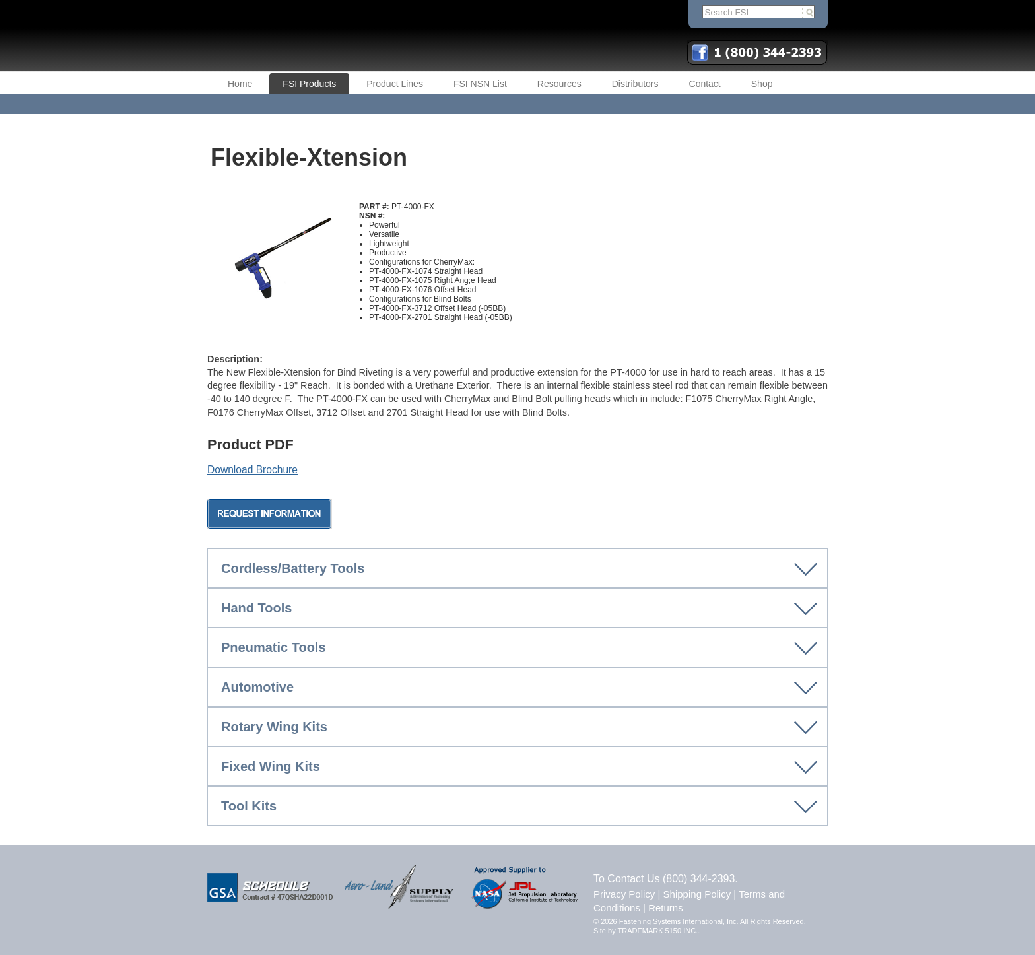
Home (240, 84)
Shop (762, 84)
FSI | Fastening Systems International (372, 35)
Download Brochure (252, 469)
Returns (665, 907)
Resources (559, 84)
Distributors (635, 84)
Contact (705, 84)
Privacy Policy (624, 894)
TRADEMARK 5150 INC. (658, 931)
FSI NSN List (480, 84)
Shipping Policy (697, 894)
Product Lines (394, 84)
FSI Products (309, 84)
